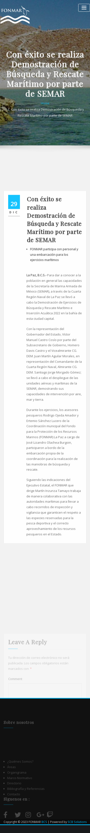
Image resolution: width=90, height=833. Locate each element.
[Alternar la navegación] (84, 8)
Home (45, 113)
